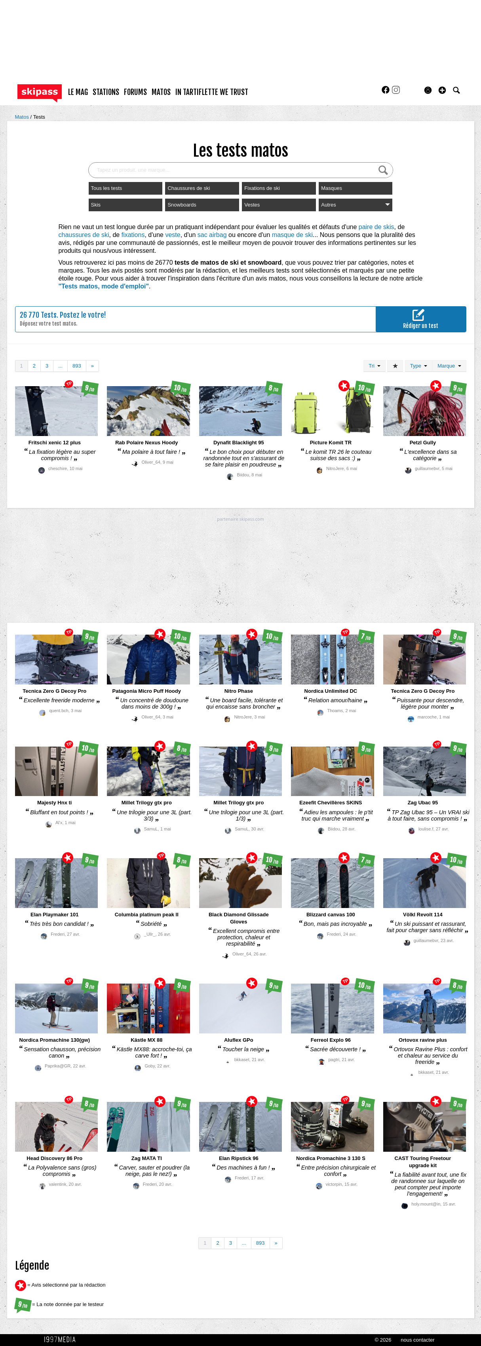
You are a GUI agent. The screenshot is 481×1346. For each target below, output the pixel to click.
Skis (96, 205)
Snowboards (181, 205)
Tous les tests (106, 188)
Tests (39, 117)
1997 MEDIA (62, 1339)
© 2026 (383, 1340)
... (60, 366)
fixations (133, 234)
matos (161, 92)
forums (135, 92)
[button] (442, 90)
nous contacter (417, 1340)
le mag (78, 92)
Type (418, 366)
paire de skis (376, 227)
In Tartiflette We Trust (211, 92)
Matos (22, 117)
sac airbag (212, 234)
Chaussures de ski (188, 188)
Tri (374, 366)
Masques (331, 188)
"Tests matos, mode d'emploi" (104, 286)
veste (172, 234)
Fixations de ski (262, 188)
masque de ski (292, 234)
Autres (355, 205)
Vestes (252, 205)
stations (106, 92)
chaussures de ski (84, 234)
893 (76, 366)
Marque (449, 366)
